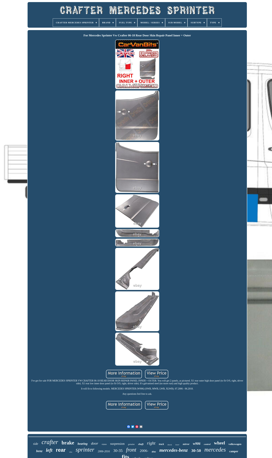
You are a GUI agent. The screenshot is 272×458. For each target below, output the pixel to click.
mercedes (215, 450)
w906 (196, 443)
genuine (131, 444)
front (131, 450)
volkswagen (234, 444)
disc (154, 452)
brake (68, 442)
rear (61, 450)
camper (233, 451)
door (94, 443)
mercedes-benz (173, 450)
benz (39, 451)
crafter (50, 442)
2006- (144, 451)
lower (177, 445)
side (35, 443)
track (161, 444)
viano (104, 444)
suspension (117, 443)
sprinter (85, 449)
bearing (82, 443)
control (207, 444)
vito (70, 452)
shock (169, 445)
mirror (186, 444)
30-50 (196, 450)
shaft (140, 444)
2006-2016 (104, 451)
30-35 (118, 450)
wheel (219, 442)
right (151, 443)
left (49, 450)
